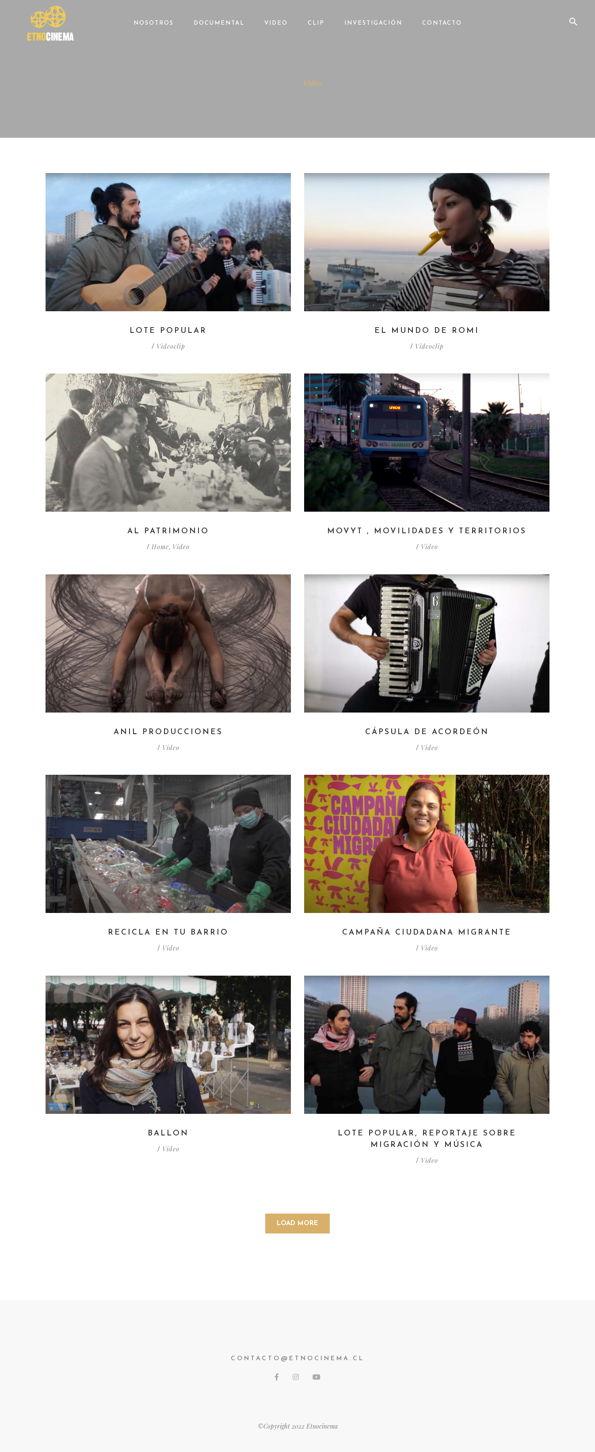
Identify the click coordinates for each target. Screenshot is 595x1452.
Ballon (168, 1133)
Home (281, 83)
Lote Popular (168, 331)
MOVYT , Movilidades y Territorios (427, 531)
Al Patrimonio (168, 531)
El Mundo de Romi (427, 331)
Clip (316, 23)
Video (276, 23)
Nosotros (153, 23)
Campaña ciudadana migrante (427, 932)
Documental (219, 23)
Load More (297, 1223)
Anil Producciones (168, 732)
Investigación (373, 23)
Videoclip (171, 347)
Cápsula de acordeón (426, 732)
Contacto (442, 23)
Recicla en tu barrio (168, 932)
